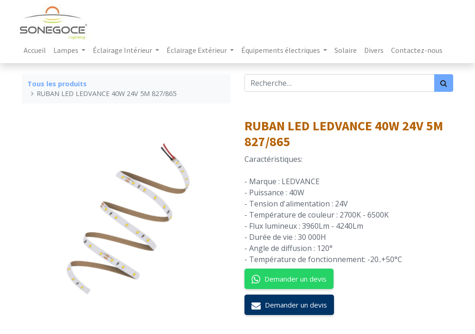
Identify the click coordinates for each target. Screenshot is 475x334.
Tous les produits (57, 83)
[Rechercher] (443, 83)
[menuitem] (36, 50)
